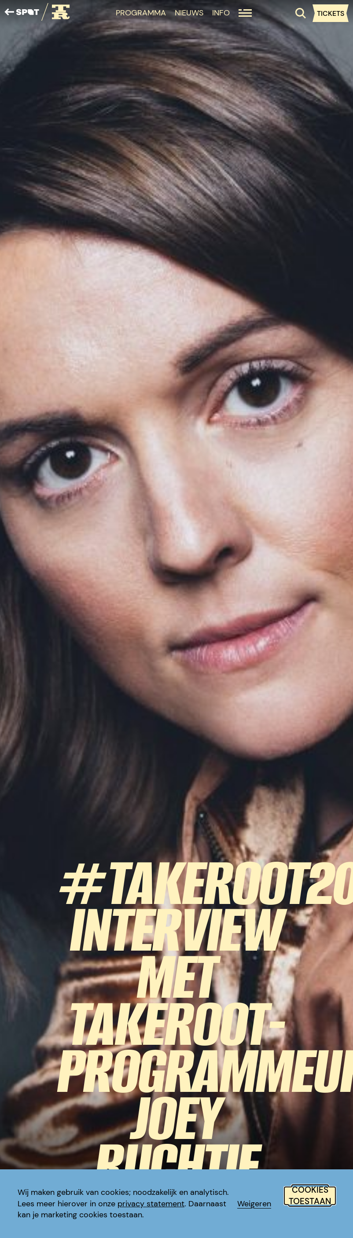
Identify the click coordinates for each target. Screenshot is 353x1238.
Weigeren (254, 1204)
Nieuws (189, 13)
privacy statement (151, 1204)
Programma (141, 13)
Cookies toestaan (310, 1196)
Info (221, 13)
